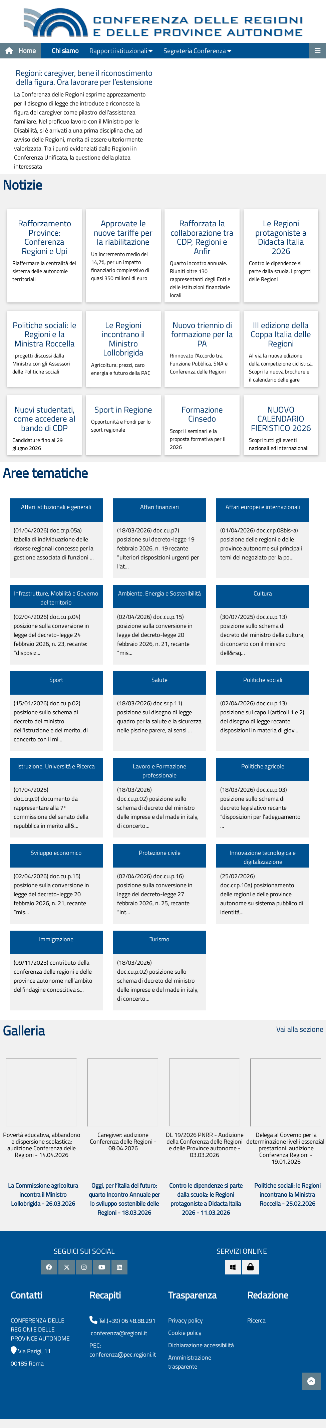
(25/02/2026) (261, 894)
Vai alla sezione (299, 1029)
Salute (159, 679)
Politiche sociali (262, 679)
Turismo (159, 939)
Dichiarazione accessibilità (201, 1345)
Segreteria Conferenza (198, 50)
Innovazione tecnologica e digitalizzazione (263, 857)
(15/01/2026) (51, 721)
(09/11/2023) (53, 976)
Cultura (263, 593)
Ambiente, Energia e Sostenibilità (159, 593)
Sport (56, 679)
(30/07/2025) (262, 634)
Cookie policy (185, 1332)
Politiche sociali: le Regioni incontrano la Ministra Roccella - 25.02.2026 (287, 1194)
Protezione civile (160, 852)
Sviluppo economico (56, 852)
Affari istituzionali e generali (56, 506)
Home (20, 50)
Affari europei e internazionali (263, 506)
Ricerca (256, 1320)
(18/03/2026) (158, 548)
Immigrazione (56, 939)
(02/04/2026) (51, 634)
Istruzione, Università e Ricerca (56, 766)
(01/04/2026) (54, 544)
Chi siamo (65, 50)
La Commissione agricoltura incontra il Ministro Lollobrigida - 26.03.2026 (43, 1194)
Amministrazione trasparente (189, 1362)
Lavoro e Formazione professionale (159, 771)
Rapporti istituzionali (121, 50)
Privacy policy (185, 1320)
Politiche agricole (262, 766)
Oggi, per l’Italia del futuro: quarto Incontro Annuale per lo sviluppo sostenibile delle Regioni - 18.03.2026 (124, 1199)
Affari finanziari (159, 506)
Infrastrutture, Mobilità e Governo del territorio (56, 598)
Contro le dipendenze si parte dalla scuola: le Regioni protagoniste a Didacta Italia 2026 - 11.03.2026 (206, 1199)
